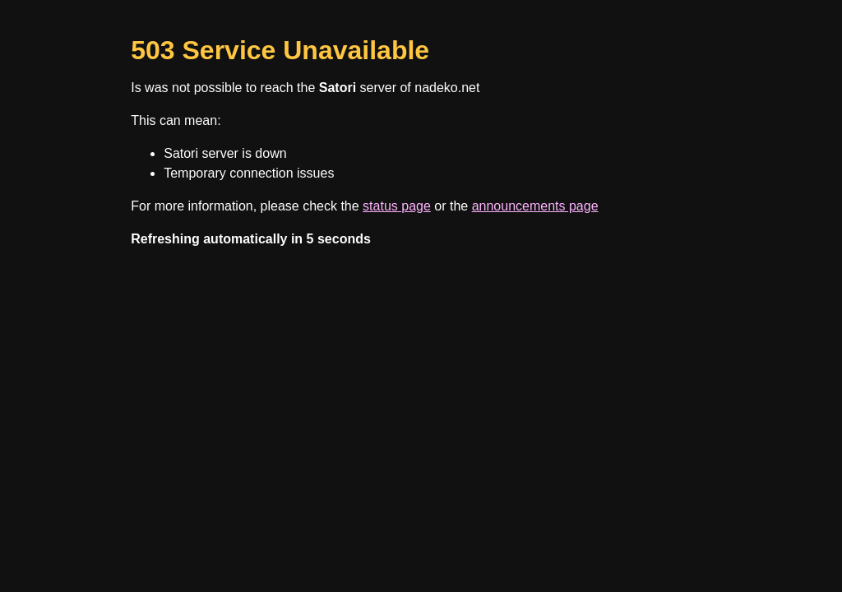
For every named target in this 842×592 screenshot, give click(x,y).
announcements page (535, 206)
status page (397, 206)
